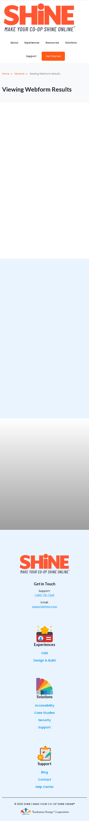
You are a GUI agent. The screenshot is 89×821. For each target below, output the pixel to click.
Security (44, 720)
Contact (44, 779)
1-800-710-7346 (44, 595)
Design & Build (44, 660)
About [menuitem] (14, 42)
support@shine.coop (44, 606)
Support (44, 727)
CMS (44, 653)
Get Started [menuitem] (53, 56)
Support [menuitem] (31, 56)
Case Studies (44, 713)
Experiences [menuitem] (31, 42)
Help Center (44, 787)
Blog (44, 772)
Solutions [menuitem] (71, 42)
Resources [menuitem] (52, 42)
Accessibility (44, 705)
